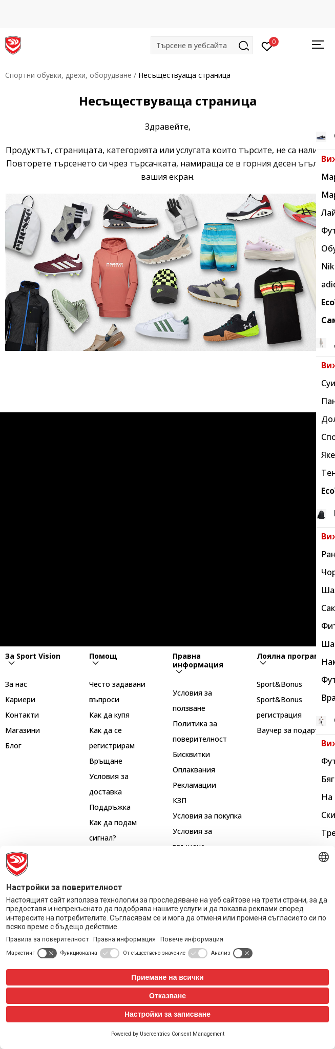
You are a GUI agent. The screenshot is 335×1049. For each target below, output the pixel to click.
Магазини (22, 730)
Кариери (20, 699)
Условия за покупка (207, 816)
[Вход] (267, 45)
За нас (16, 684)
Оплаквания (194, 769)
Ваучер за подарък (290, 730)
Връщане (105, 761)
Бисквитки (191, 754)
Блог (13, 745)
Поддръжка (110, 807)
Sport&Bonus (279, 684)
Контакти (22, 715)
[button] (202, 45)
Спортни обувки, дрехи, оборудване (68, 75)
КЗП (179, 800)
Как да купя (109, 715)
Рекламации (194, 785)
